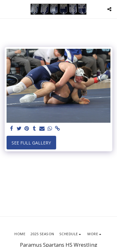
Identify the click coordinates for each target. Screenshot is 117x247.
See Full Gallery (31, 143)
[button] (7, 8)
